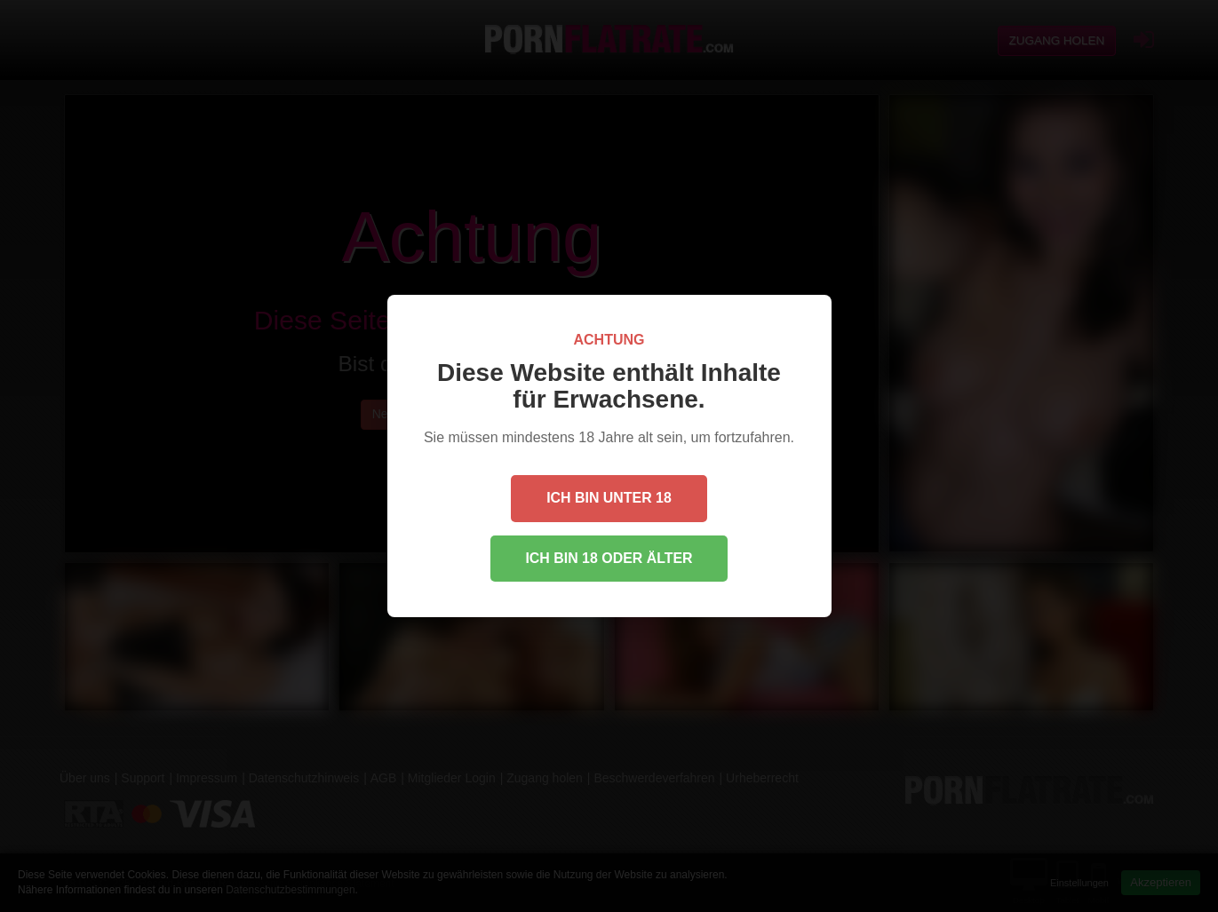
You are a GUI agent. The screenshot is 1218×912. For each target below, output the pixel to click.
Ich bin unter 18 (609, 497)
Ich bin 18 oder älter (609, 558)
